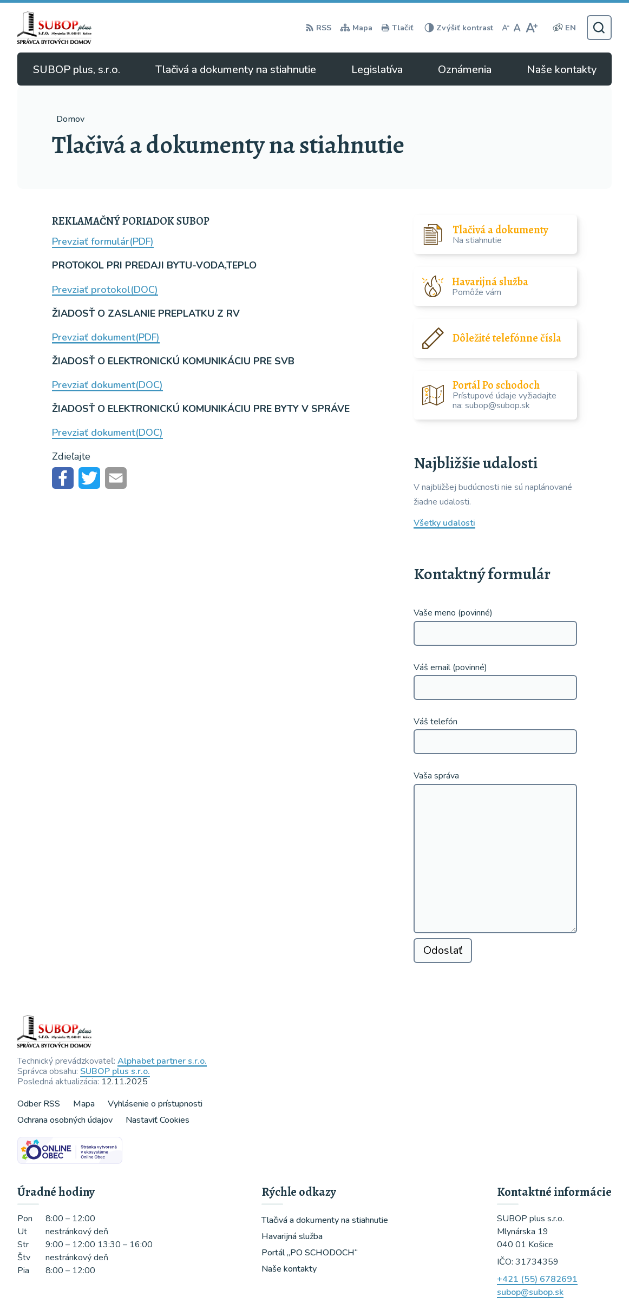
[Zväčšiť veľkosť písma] (531, 27)
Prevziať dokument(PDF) (106, 337)
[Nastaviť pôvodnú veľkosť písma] (517, 27)
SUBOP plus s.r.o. (115, 1071)
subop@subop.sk (530, 1292)
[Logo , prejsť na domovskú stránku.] (56, 27)
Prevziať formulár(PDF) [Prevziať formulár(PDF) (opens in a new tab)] (103, 241)
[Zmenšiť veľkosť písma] (506, 27)
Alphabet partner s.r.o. (162, 1061)
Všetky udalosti (444, 523)
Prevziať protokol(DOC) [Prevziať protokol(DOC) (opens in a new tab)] (105, 289)
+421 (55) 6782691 (537, 1279)
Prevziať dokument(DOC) (107, 384)
